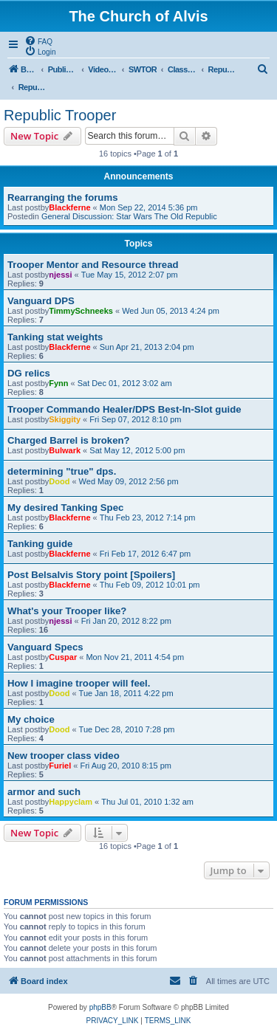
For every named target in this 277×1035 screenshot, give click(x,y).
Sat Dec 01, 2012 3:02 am (125, 383)
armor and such (44, 791)
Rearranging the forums (62, 197)
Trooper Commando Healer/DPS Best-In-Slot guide (124, 409)
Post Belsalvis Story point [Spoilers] (91, 574)
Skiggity (65, 419)
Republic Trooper (60, 115)
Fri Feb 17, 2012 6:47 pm (145, 553)
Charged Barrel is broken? (68, 440)
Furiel (60, 765)
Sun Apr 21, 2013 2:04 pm (147, 347)
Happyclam (70, 801)
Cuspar (63, 657)
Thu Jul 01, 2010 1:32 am (147, 801)
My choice (31, 719)
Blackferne (69, 207)
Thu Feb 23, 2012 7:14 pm (148, 517)
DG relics (28, 373)
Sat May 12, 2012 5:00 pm (137, 450)
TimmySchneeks (81, 310)
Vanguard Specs (45, 647)
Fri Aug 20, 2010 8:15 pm (125, 765)
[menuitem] (38, 40)
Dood (59, 481)
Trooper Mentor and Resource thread (93, 264)
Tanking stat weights (55, 337)
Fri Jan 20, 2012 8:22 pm (126, 620)
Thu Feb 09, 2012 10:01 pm (150, 584)
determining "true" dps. (61, 471)
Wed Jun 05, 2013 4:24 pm (170, 310)
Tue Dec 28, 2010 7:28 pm (127, 729)
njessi (60, 274)
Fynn (58, 383)
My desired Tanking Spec (65, 507)
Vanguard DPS (41, 300)
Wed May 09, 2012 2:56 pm (129, 481)
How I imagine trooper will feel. (78, 683)
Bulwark (65, 450)
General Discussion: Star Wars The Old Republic (129, 216)
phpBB (100, 1007)
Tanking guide (39, 543)
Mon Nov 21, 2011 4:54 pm (135, 657)
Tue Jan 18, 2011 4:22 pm (126, 693)
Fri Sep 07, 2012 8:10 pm (135, 419)
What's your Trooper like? (66, 610)
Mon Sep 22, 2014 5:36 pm (149, 207)
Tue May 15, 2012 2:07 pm (129, 274)
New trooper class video (63, 755)
